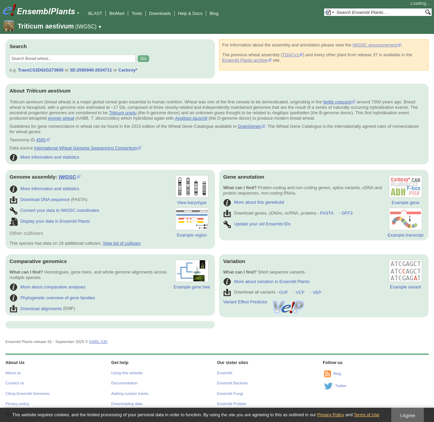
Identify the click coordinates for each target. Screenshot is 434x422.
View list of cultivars (121, 243)
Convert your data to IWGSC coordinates (54, 210)
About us (13, 373)
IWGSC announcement (374, 44)
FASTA (326, 213)
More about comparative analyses (47, 286)
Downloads (160, 13)
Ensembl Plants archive (245, 60)
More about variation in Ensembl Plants (266, 281)
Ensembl (224, 373)
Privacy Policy (330, 414)
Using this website (127, 373)
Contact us (14, 383)
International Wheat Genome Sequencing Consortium (85, 147)
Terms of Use (366, 414)
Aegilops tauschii (191, 118)
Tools (137, 13)
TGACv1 (290, 54)
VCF (300, 292)
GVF (283, 292)
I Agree (407, 415)
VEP (317, 292)
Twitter (341, 386)
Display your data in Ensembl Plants (49, 221)
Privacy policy (17, 404)
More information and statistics (44, 157)
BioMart (116, 13)
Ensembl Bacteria (232, 383)
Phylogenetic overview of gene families (52, 297)
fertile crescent (337, 101)
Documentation (124, 383)
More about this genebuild (253, 202)
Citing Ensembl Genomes (27, 393)
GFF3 (346, 213)
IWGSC (67, 177)
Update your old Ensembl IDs (256, 223)
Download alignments (35, 308)
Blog (214, 13)
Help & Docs (190, 13)
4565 (40, 139)
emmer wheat (61, 118)
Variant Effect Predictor (264, 301)
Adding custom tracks (130, 393)
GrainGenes (249, 126)
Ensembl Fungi (230, 393)
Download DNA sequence (39, 199)
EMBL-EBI (98, 342)
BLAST (95, 13)
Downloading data (126, 404)
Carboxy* (127, 70)
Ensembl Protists (231, 404)
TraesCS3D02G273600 (40, 70)
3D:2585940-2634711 (91, 70)
